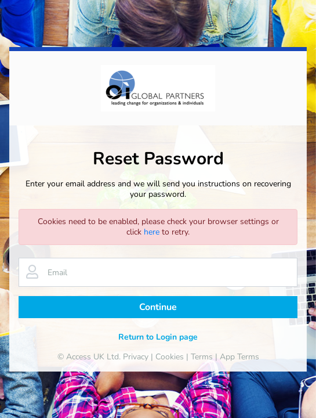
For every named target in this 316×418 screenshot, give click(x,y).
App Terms (239, 356)
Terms (202, 356)
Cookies (169, 356)
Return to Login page (158, 337)
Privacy (135, 356)
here (151, 231)
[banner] (158, 88)
